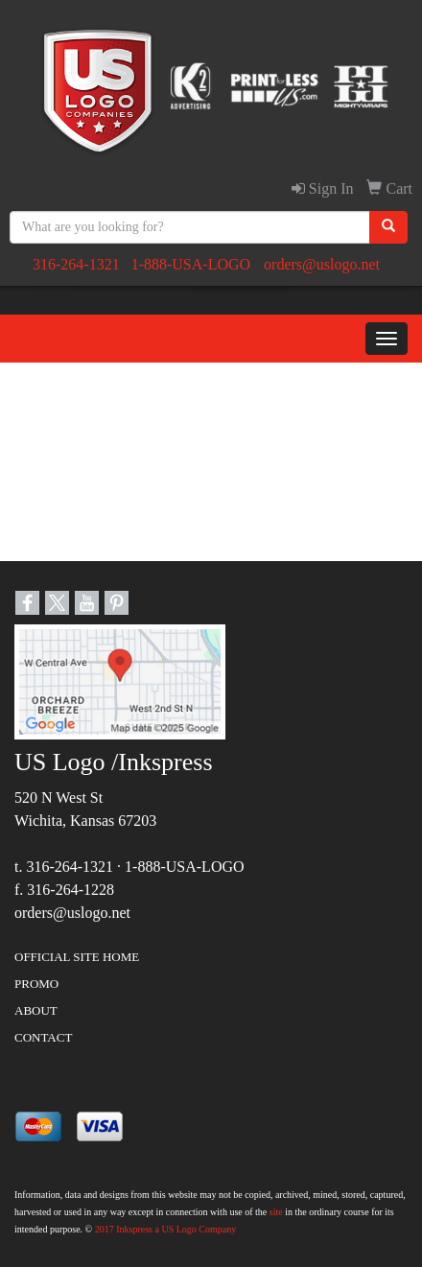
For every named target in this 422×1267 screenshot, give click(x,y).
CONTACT (43, 1037)
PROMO (36, 983)
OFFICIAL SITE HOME (76, 957)
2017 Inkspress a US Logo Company (166, 1229)
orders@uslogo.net (322, 264)
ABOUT (36, 1010)
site (276, 1212)
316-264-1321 (76, 264)
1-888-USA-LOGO (190, 264)
